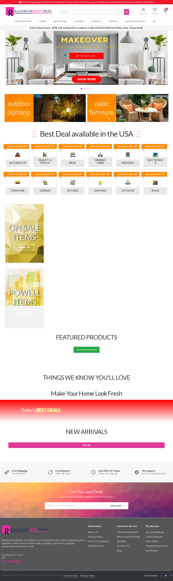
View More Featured (86, 349)
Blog (119, 550)
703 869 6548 (11, 561)
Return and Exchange (128, 536)
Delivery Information (128, 532)
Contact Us (123, 545)
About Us (93, 532)
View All (24, 247)
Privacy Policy (95, 536)
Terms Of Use (70, 575)
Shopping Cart (96, 545)
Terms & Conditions (98, 541)
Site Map (121, 541)
